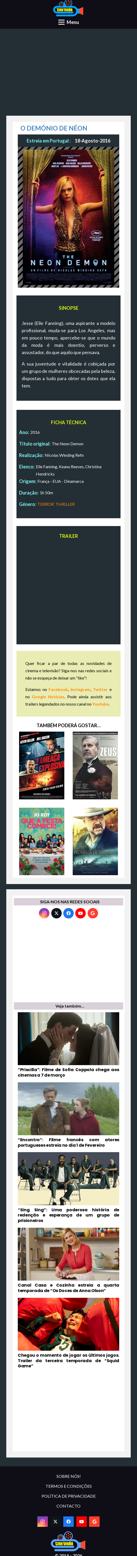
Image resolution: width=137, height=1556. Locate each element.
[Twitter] (56, 913)
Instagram (80, 689)
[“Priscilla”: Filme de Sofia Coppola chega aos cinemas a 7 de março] (68, 1045)
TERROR (45, 504)
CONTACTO (68, 1505)
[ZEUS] (95, 765)
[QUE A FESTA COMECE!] (41, 841)
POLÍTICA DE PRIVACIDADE (69, 1495)
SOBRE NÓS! (68, 1476)
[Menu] (68, 22)
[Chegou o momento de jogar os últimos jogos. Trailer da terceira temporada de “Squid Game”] (68, 1333)
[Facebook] (68, 913)
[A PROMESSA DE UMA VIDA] (95, 841)
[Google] (93, 913)
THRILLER (65, 504)
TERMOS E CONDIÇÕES (68, 1486)
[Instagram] (44, 913)
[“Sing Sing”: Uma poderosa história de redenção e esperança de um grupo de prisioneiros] (68, 1188)
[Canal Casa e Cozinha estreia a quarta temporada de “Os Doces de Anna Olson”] (68, 1261)
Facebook (58, 689)
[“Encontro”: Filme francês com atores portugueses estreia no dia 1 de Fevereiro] (68, 1115)
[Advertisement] (68, 74)
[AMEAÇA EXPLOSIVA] (41, 765)
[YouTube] (80, 913)
